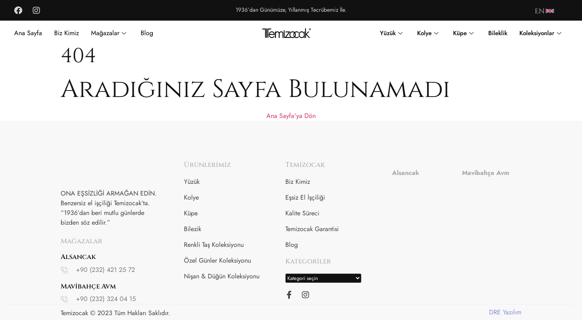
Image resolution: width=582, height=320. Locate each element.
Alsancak (78, 256)
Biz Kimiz (66, 33)
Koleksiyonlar (540, 33)
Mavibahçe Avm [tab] (485, 172)
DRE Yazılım (505, 312)
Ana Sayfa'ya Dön (291, 115)
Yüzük (391, 33)
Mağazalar (108, 33)
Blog (147, 33)
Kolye (428, 33)
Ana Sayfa (28, 33)
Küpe (463, 33)
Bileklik (497, 33)
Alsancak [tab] (405, 172)
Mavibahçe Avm (88, 286)
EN (539, 11)
